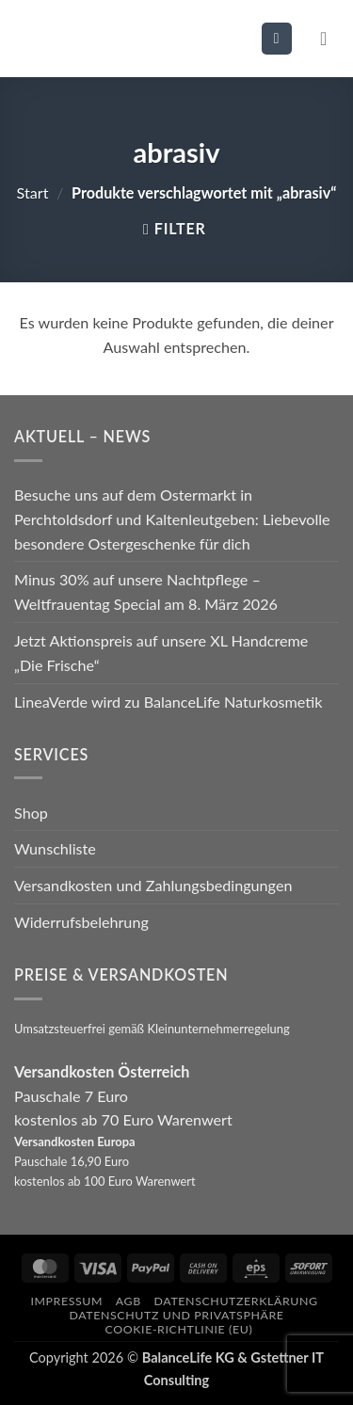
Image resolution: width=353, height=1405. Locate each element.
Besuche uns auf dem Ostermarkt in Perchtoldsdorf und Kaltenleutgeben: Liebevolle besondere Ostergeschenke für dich (172, 519)
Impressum (66, 1301)
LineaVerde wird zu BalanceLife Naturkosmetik (168, 701)
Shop (31, 813)
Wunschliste (55, 848)
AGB (128, 1301)
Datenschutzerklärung (236, 1301)
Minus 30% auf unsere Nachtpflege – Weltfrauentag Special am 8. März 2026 (146, 591)
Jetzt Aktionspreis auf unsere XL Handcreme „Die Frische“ (161, 652)
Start (33, 192)
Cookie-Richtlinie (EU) (179, 1329)
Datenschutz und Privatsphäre (176, 1315)
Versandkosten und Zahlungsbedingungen (153, 885)
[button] (277, 38)
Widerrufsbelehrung (81, 922)
